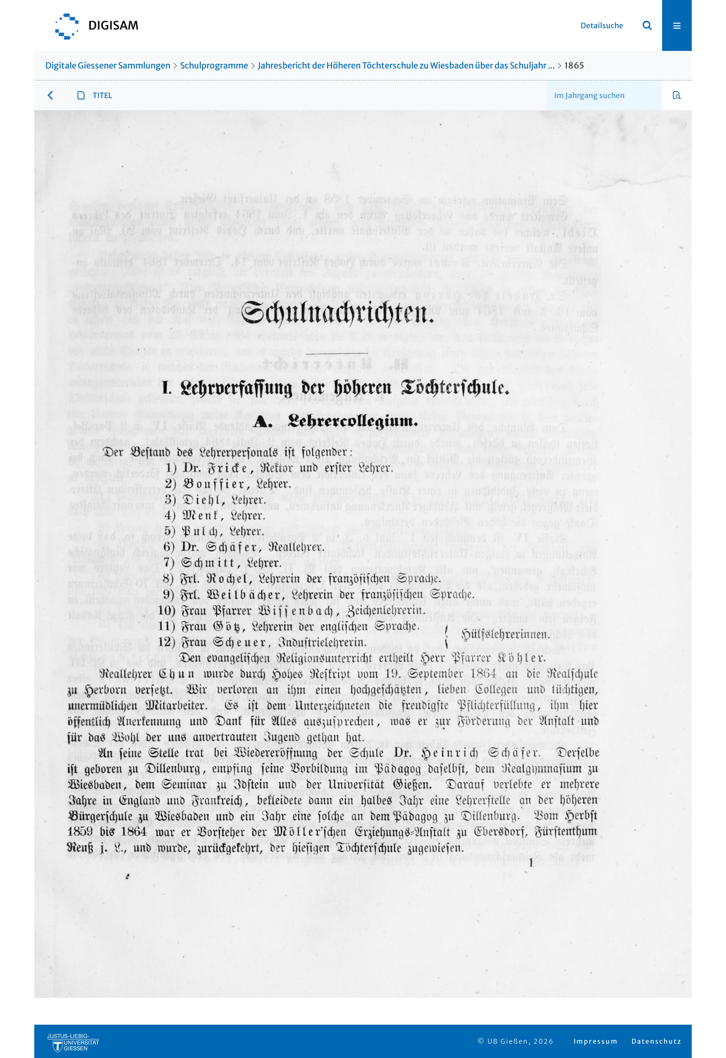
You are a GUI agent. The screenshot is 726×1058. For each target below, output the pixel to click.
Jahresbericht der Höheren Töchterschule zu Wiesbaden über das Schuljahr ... (406, 65)
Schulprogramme (214, 65)
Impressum (596, 1041)
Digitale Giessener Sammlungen (107, 65)
